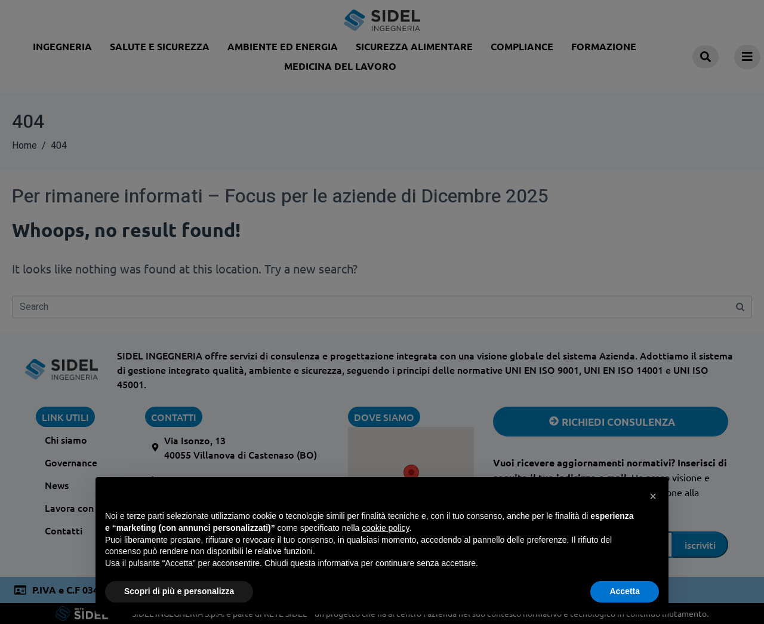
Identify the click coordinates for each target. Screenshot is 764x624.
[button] (653, 496)
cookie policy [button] (385, 528)
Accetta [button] (624, 591)
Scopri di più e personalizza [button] (179, 591)
